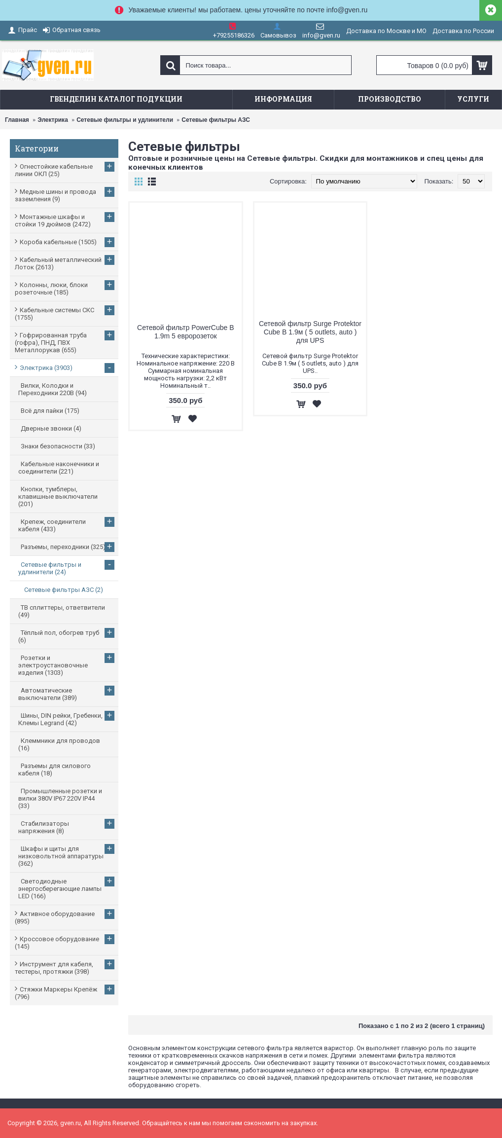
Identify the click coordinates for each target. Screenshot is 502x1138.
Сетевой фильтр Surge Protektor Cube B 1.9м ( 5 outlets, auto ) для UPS (310, 332)
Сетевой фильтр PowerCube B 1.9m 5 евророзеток (185, 332)
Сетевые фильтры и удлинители (124, 119)
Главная (17, 119)
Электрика (52, 119)
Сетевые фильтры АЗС (215, 119)
